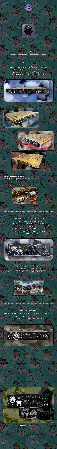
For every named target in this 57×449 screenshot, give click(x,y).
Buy (25, 1)
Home (22, 1)
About (28, 1)
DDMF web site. (33, 425)
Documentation (33, 1)
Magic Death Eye (3, 445)
